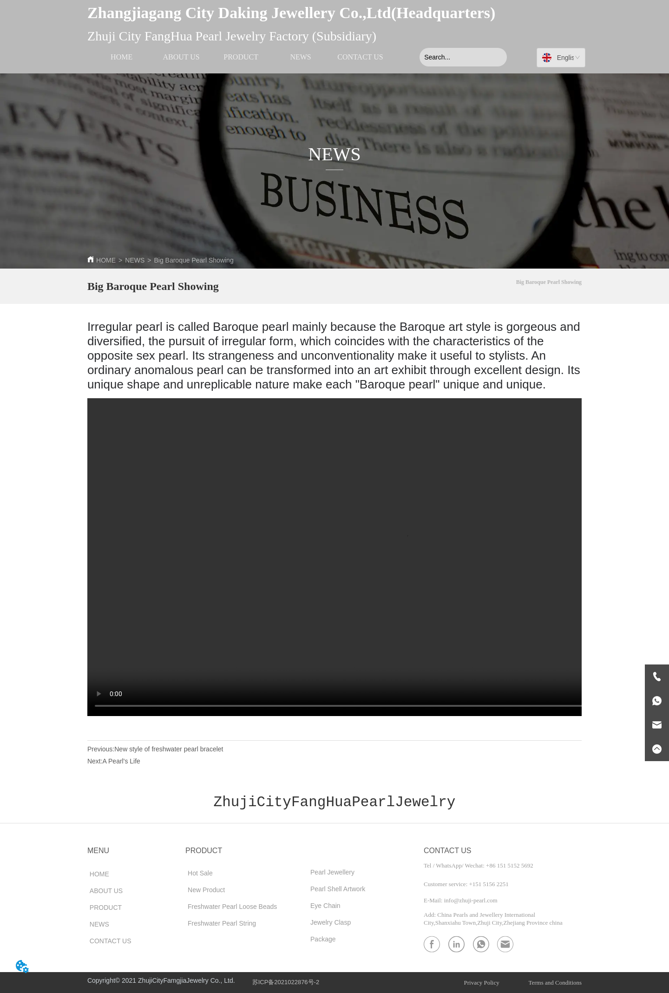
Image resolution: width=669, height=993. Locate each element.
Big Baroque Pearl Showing (193, 260)
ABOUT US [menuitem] (181, 57)
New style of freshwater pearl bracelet (168, 749)
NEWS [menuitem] (300, 57)
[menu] (241, 57)
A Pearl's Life (121, 761)
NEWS (134, 260)
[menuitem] (240, 57)
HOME (106, 260)
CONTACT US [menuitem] (360, 57)
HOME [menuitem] (121, 57)
